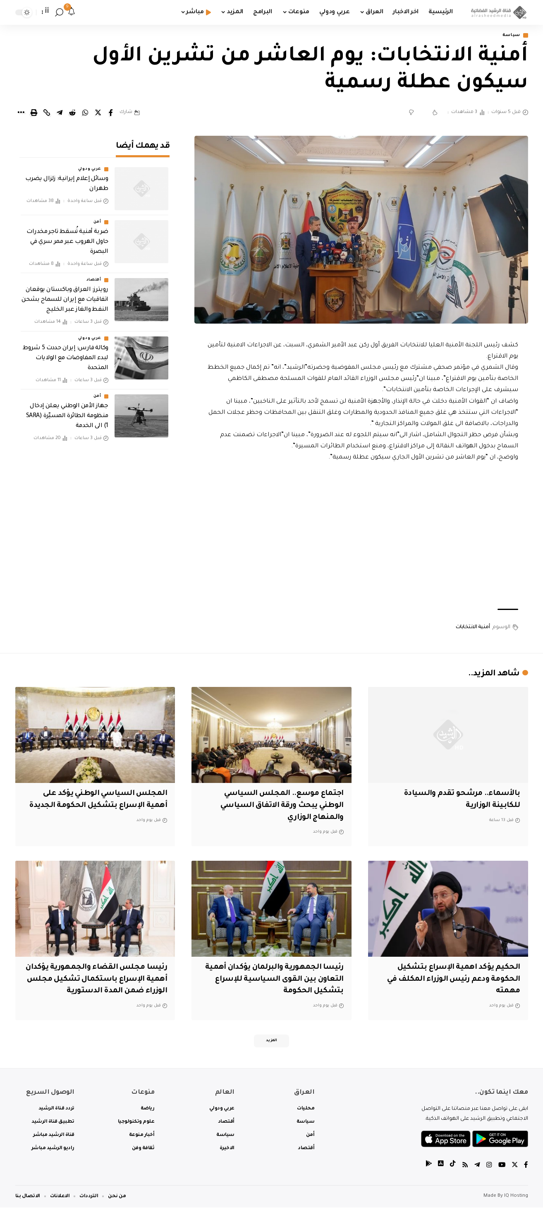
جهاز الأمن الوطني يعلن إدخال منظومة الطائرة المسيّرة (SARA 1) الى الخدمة (67, 411)
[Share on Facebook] (111, 113)
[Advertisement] (361, 537)
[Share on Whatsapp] (85, 113)
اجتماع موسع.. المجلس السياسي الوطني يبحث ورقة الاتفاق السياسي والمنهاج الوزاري (278, 806)
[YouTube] (501, 1180)
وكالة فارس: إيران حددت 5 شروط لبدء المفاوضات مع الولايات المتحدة (65, 352)
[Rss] (464, 1180)
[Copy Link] (47, 113)
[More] (21, 113)
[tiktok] (451, 1180)
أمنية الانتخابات (473, 628)
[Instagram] (488, 1180)
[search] (59, 12)
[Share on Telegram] (59, 113)
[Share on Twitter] (98, 113)
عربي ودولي (89, 164)
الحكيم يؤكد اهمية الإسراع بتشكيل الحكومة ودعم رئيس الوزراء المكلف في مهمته (450, 980)
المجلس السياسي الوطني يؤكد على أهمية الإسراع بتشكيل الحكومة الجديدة (101, 806)
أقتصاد (93, 275)
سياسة (509, 35)
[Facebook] (526, 1180)
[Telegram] (476, 1180)
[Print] (34, 113)
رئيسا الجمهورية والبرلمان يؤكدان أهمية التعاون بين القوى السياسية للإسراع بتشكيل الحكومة (280, 980)
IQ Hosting (516, 1210)
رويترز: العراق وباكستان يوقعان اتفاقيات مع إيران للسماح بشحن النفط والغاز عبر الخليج (65, 294)
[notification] (71, 12)
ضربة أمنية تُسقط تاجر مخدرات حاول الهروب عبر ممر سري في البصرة (67, 236)
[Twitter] (514, 1180)
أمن (97, 217)
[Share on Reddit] (72, 113)
